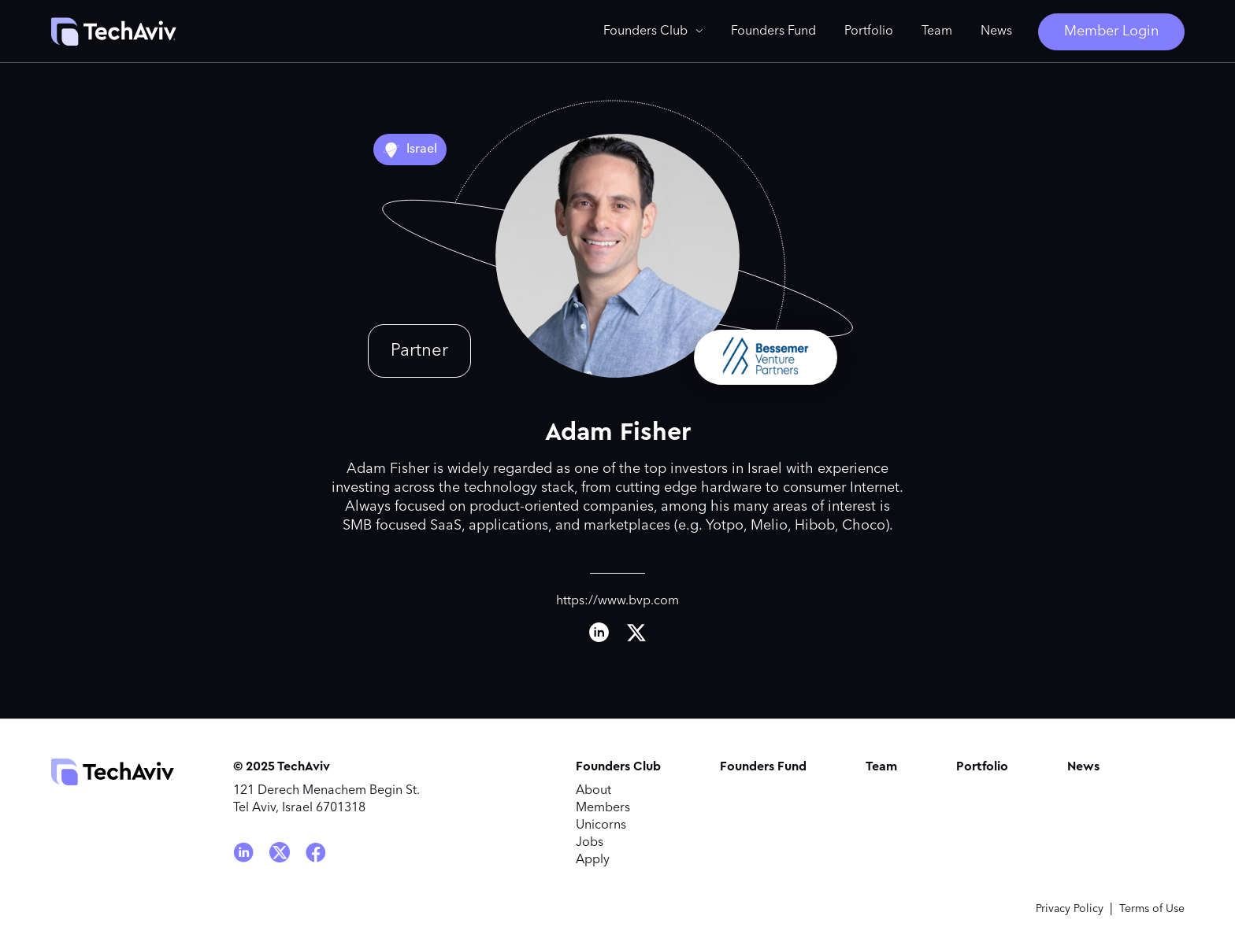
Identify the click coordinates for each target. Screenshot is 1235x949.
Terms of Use (1152, 908)
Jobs (589, 842)
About (593, 791)
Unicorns (601, 825)
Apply (593, 860)
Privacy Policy (1069, 908)
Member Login (1111, 31)
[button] (653, 31)
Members (603, 808)
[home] (113, 31)
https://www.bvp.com (617, 601)
